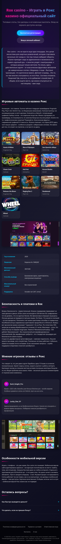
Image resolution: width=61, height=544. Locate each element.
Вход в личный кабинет (30, 40)
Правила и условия (34, 527)
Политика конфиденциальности (14, 527)
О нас (35, 532)
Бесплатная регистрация (30, 33)
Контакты (27, 532)
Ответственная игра (51, 527)
